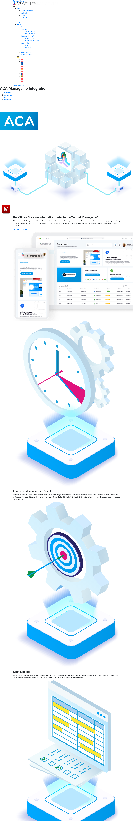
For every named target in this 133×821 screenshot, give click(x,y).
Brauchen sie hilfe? (27, 36)
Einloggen (16, 1)
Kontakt (23, 1)
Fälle (18, 22)
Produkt (19, 8)
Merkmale (24, 13)
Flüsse (23, 15)
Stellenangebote (26, 54)
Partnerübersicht (30, 31)
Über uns (20, 50)
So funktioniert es (27, 11)
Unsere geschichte (27, 52)
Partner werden (30, 34)
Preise (19, 24)
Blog (26, 45)
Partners (24, 29)
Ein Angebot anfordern (20, 229)
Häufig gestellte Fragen (32, 41)
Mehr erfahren (25, 43)
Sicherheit (24, 18)
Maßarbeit (28, 48)
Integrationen (21, 20)
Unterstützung (22, 27)
